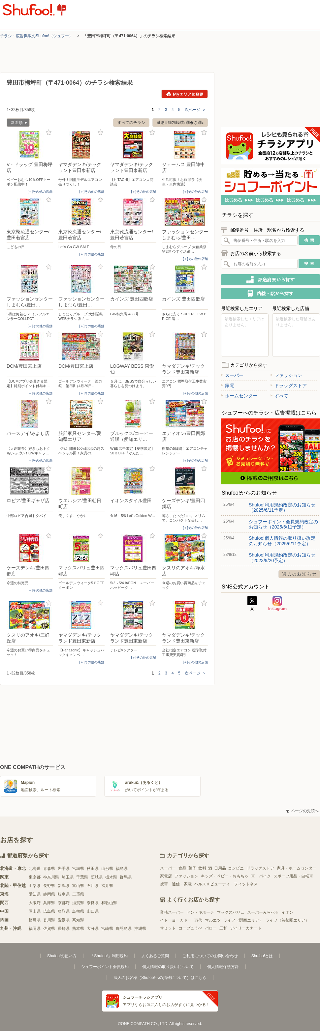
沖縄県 (140, 928)
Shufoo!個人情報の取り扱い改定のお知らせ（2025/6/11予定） (282, 540)
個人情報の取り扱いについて (168, 966)
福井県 (107, 885)
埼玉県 (68, 877)
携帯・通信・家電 (176, 884)
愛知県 (35, 894)
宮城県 (78, 868)
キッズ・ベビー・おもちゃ (224, 876)
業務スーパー (172, 912)
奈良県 (93, 903)
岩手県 (64, 868)
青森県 (49, 868)
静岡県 (49, 894)
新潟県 (64, 885)
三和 (223, 928)
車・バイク (261, 876)
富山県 (78, 885)
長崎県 (64, 928)
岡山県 (35, 911)
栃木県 (111, 877)
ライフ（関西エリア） (243, 920)
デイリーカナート (246, 928)
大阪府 (35, 903)
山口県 (93, 911)
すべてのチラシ (131, 122)
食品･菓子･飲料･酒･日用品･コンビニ (211, 868)
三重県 (78, 894)
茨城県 (97, 877)
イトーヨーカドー (176, 920)
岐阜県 (64, 894)
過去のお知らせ (299, 574)
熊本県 (78, 928)
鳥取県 (64, 911)
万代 (198, 920)
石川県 (93, 885)
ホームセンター (239, 395)
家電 (227, 385)
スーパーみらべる (263, 912)
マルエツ (213, 920)
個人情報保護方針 (223, 966)
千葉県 (82, 877)
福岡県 (35, 928)
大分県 (93, 928)
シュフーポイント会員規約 (105, 966)
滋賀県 (78, 903)
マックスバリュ (230, 912)
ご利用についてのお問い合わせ (210, 956)
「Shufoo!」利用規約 (108, 956)
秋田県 (93, 868)
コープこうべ (190, 928)
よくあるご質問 (155, 956)
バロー (211, 928)
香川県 (49, 920)
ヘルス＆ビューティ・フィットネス (226, 884)
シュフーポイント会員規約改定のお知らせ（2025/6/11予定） (283, 524)
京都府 (64, 903)
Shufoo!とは (262, 956)
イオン (287, 912)
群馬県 (126, 877)
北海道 (35, 868)
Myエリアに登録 (184, 94)
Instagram (277, 603)
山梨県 (35, 885)
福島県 (122, 868)
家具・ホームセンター (296, 868)
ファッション (286, 375)
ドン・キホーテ (200, 912)
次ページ (195, 109)
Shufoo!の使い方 (62, 956)
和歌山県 (109, 903)
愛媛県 (64, 920)
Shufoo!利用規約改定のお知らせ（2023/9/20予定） (282, 557)
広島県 (49, 911)
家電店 (166, 876)
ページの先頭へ (302, 811)
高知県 (78, 920)
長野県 (49, 885)
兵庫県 (49, 903)
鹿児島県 (124, 928)
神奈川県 (51, 877)
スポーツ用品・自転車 (293, 876)
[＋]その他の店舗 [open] (39, 191)
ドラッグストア (289, 385)
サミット (168, 928)
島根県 (78, 911)
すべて (279, 395)
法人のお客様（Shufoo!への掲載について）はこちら (159, 977)
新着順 (17, 123)
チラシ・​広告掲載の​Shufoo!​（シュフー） (36, 36)
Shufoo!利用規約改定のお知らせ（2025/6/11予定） (282, 507)
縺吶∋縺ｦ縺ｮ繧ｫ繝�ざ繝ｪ (180, 122)
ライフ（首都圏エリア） (287, 920)
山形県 (107, 868)
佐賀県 (49, 928)
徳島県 (35, 920)
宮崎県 (107, 928)
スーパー (232, 375)
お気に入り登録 (49, 133)
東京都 (35, 877)
